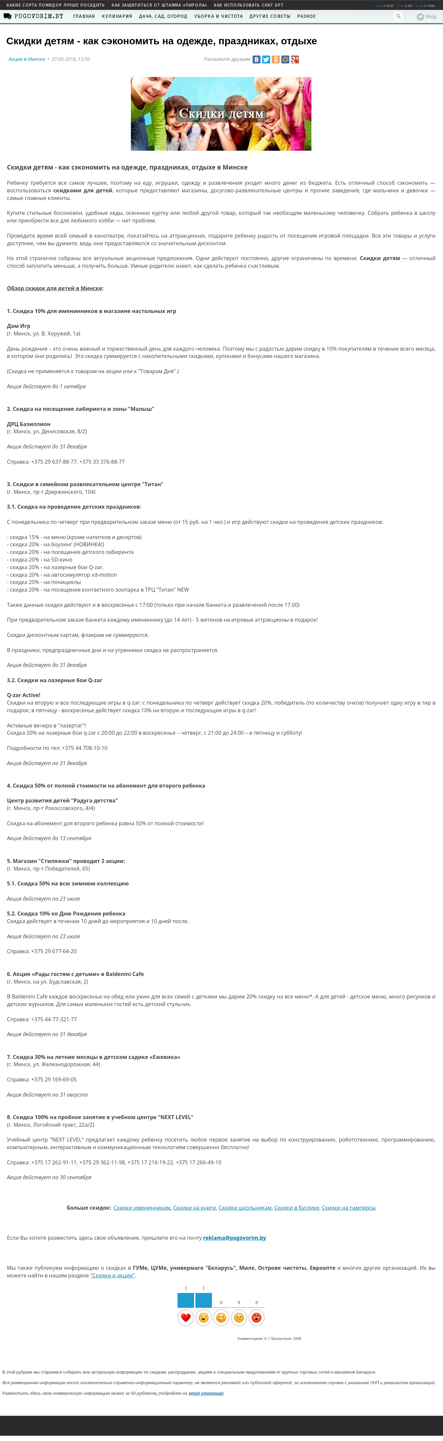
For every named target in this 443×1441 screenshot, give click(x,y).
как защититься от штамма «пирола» (159, 5)
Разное (306, 16)
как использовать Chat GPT (249, 5)
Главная (84, 16)
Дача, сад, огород (163, 16)
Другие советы (270, 16)
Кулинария (117, 16)
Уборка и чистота (218, 16)
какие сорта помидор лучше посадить (56, 5)
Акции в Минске (27, 59)
